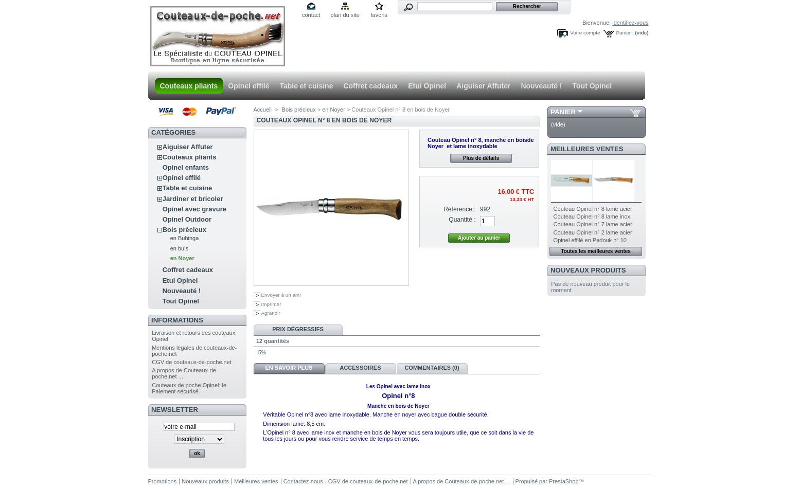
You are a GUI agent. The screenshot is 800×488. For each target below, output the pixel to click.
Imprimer (271, 304)
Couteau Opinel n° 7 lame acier (593, 224)
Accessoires (360, 368)
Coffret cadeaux (370, 86)
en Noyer (182, 258)
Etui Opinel (427, 86)
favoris (378, 15)
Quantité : (462, 219)
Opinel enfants (186, 167)
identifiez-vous (630, 23)
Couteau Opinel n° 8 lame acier (593, 209)
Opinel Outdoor (187, 219)
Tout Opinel (592, 86)
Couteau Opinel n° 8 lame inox (592, 216)
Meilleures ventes (586, 149)
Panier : (624, 32)
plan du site (345, 15)
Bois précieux (184, 229)
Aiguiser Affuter (483, 86)
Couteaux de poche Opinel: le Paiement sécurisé (189, 388)
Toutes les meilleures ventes (595, 251)
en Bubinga (184, 238)
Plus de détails (481, 158)
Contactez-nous (303, 481)
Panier (563, 112)
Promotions (162, 481)
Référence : (459, 209)
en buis (179, 248)
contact (311, 15)
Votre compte (585, 32)
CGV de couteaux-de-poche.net (192, 362)
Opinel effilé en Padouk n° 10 (590, 240)
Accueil (263, 109)
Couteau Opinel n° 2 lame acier (593, 232)
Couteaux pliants (189, 86)
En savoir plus (288, 368)
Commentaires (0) (431, 368)
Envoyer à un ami (281, 295)
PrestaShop (563, 481)
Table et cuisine (306, 86)
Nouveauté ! (541, 86)
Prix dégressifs (298, 329)
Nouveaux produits (588, 270)
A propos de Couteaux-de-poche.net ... (461, 481)
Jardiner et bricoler (193, 199)
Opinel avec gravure (194, 209)
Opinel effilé (248, 86)
